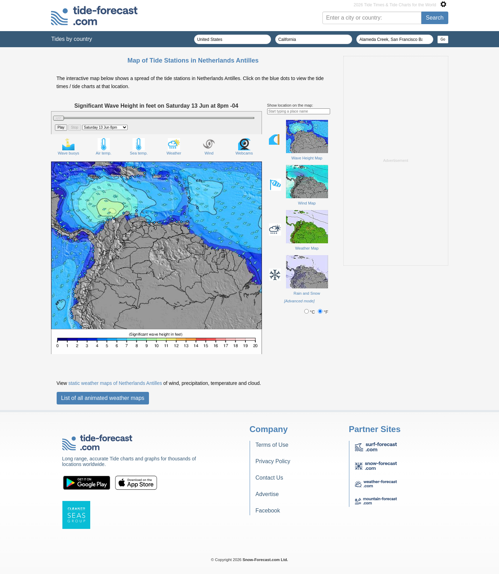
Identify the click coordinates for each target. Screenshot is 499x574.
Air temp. (104, 146)
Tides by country (71, 39)
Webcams (244, 146)
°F (323, 312)
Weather (173, 146)
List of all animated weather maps (102, 398)
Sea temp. (139, 146)
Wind (209, 146)
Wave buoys (68, 146)
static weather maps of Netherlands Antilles (115, 383)
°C (310, 312)
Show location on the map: (290, 105)
